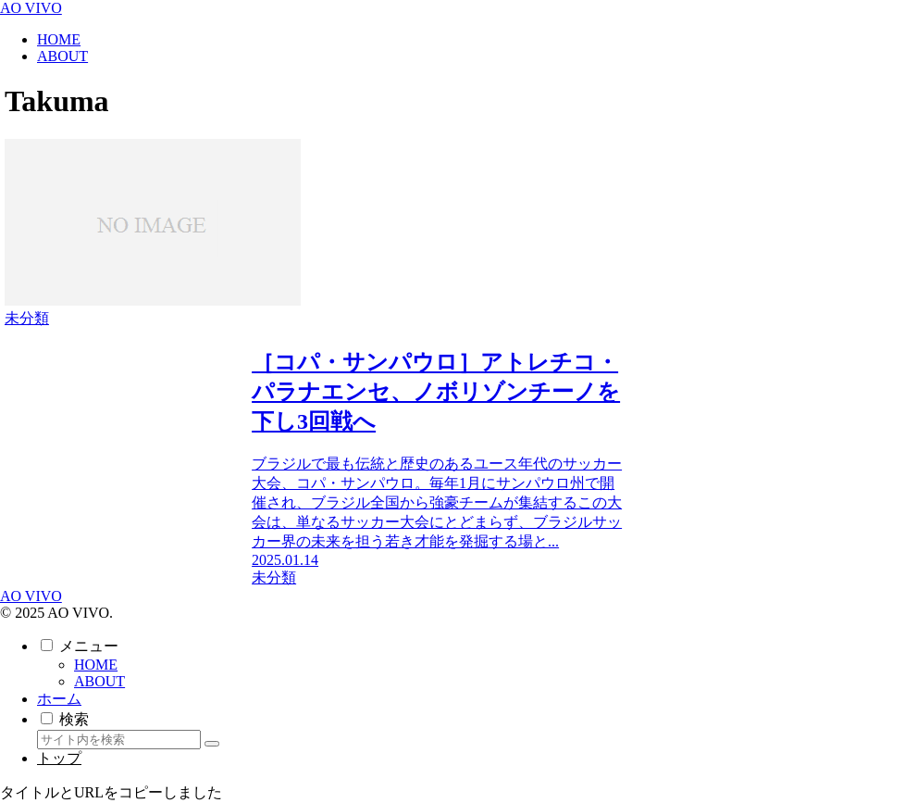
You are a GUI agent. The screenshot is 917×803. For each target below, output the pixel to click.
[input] (119, 739)
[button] (211, 744)
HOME (96, 664)
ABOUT (99, 681)
